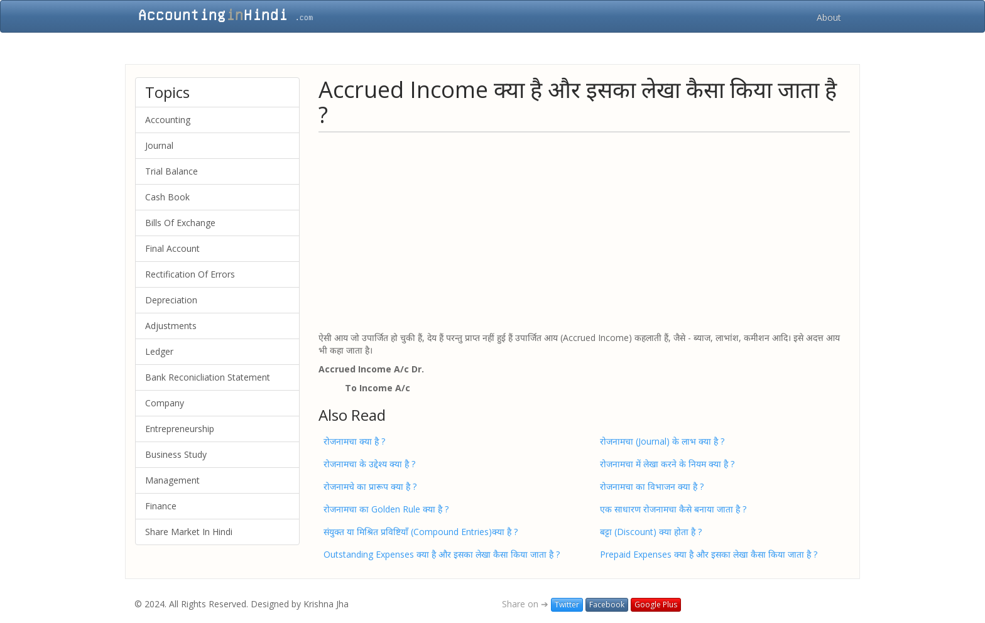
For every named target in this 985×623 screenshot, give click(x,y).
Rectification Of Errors (190, 274)
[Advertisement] (584, 231)
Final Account (172, 248)
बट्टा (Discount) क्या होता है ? (651, 532)
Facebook (606, 604)
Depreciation (171, 300)
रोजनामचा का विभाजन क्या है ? (652, 486)
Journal (159, 145)
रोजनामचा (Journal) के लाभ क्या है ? (662, 441)
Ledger (159, 351)
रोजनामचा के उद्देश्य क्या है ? (369, 464)
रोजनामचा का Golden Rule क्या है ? (386, 509)
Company (164, 403)
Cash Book (167, 197)
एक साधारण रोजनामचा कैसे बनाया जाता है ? (673, 509)
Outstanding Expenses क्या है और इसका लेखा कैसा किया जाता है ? (442, 554)
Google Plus (655, 604)
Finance (161, 506)
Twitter (567, 604)
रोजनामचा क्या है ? (354, 441)
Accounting (167, 120)
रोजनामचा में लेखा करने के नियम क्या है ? (667, 464)
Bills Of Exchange (180, 223)
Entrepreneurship (179, 429)
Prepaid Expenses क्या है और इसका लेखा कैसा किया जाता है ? (708, 554)
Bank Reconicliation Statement (207, 377)
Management (172, 480)
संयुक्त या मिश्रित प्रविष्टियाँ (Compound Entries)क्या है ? (421, 532)
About (829, 17)
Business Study (176, 454)
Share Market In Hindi (188, 532)
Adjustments (171, 326)
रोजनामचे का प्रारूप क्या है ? (370, 486)
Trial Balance (171, 171)
